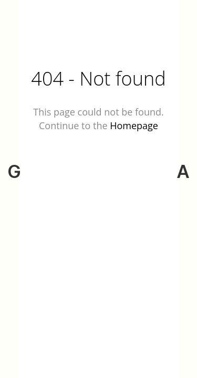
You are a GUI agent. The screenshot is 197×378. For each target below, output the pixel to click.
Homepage (134, 125)
